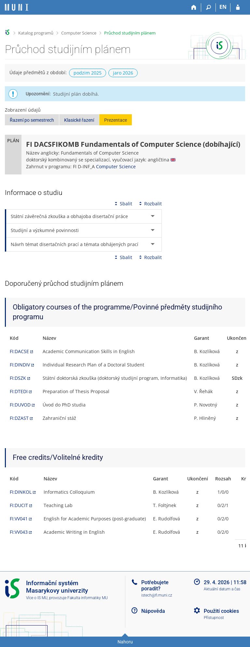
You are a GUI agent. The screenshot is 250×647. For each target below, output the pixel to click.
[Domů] (194, 7)
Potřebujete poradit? (155, 585)
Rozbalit (150, 203)
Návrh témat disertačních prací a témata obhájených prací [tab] (74, 244)
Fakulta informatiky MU (87, 598)
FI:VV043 (19, 532)
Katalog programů (35, 33)
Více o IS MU (37, 598)
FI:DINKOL (21, 492)
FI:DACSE (19, 351)
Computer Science (78, 33)
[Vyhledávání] (208, 7)
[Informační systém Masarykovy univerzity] (16, 7)
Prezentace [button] (115, 120)
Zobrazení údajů (23, 110)
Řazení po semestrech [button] (32, 120)
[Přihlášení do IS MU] (237, 7)
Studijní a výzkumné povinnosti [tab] (45, 230)
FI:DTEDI (19, 391)
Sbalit (122, 203)
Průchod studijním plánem (130, 33)
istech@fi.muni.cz (156, 595)
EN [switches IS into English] (223, 6)
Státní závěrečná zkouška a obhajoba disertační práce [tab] (69, 216)
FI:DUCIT (19, 505)
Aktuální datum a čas (222, 589)
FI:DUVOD (20, 405)
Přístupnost (214, 617)
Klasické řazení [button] (79, 120)
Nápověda (153, 611)
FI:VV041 (19, 519)
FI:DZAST (19, 418)
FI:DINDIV (20, 365)
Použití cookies (221, 611)
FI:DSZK (18, 378)
